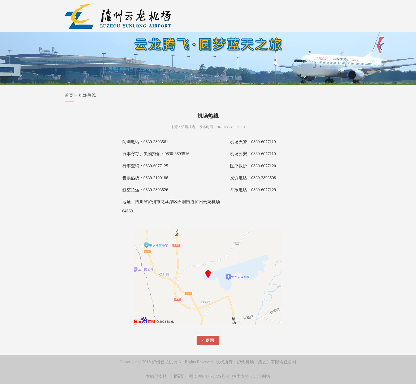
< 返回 (208, 340)
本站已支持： (166, 376)
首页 (69, 95)
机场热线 (87, 95)
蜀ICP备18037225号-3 (209, 376)
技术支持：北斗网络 (251, 376)
